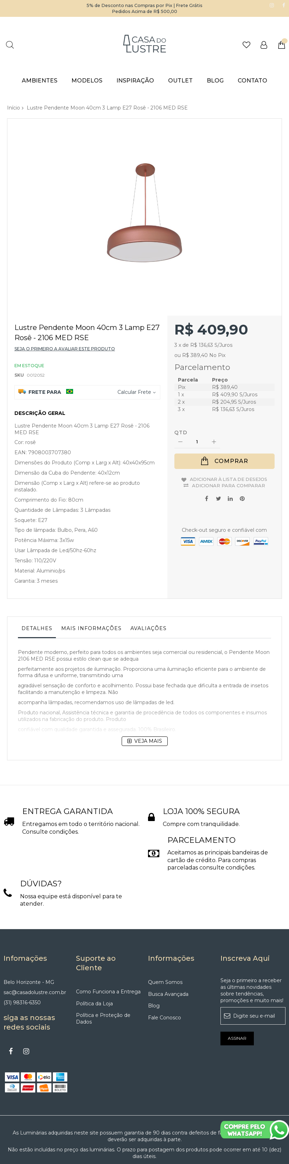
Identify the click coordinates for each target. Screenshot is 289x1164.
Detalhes (36, 595)
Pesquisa (10, 45)
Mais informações (91, 595)
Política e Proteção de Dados (103, 976)
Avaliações (148, 595)
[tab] (37, 597)
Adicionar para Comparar (228, 452)
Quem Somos (165, 939)
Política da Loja (94, 961)
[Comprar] (224, 428)
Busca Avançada (168, 951)
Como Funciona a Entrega (108, 949)
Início (13, 108)
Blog (154, 963)
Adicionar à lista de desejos (228, 446)
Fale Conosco (164, 975)
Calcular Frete (134, 359)
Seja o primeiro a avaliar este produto (64, 315)
